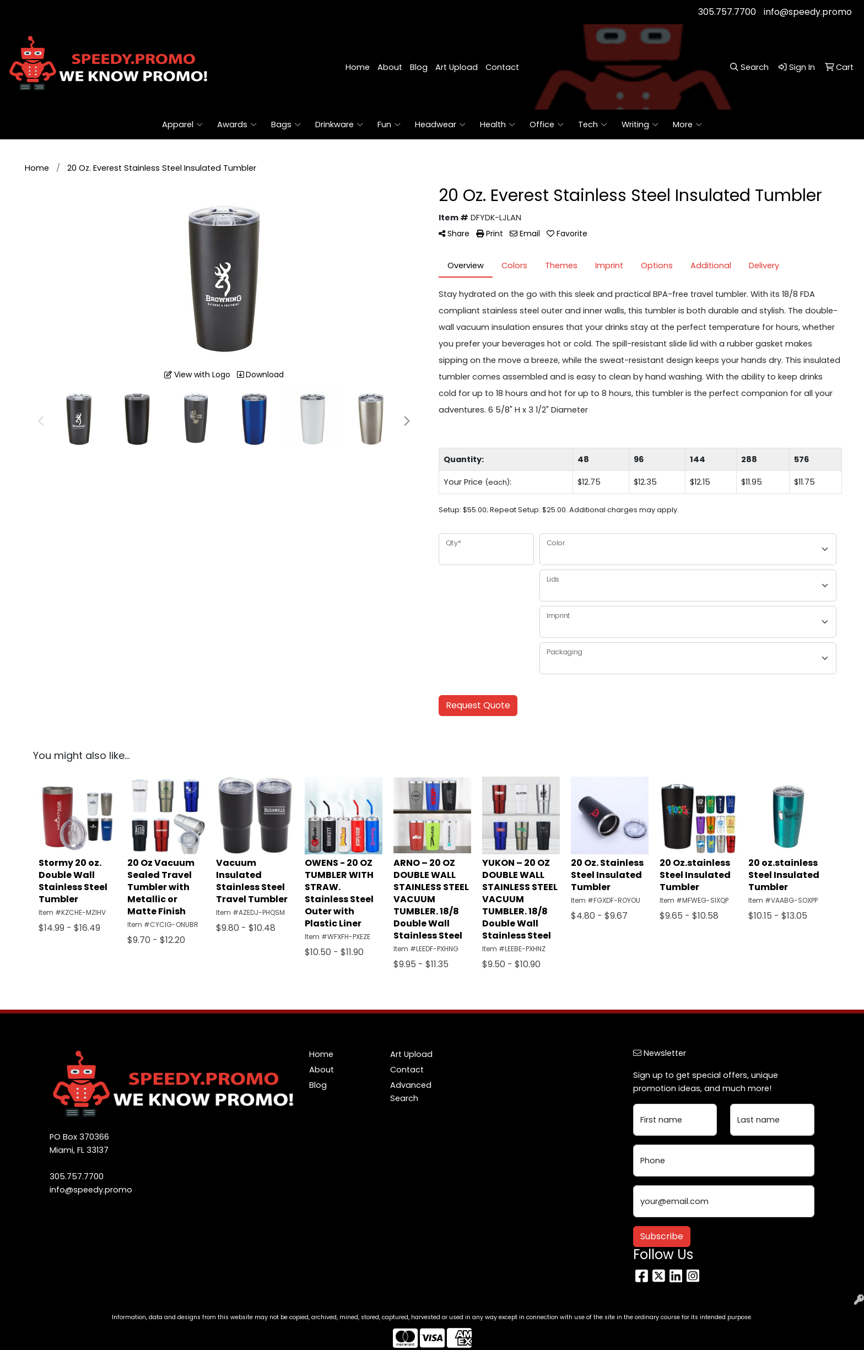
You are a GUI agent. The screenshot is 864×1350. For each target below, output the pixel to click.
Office (547, 124)
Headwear (440, 124)
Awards (237, 124)
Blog (419, 67)
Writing (640, 124)
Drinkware (339, 124)
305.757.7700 (727, 12)
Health (497, 124)
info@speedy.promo (808, 12)
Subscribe (661, 1236)
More (687, 124)
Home (357, 67)
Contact (502, 67)
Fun (389, 124)
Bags (286, 124)
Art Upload (456, 67)
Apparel (182, 124)
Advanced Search (410, 1092)
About (389, 67)
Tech (592, 124)
